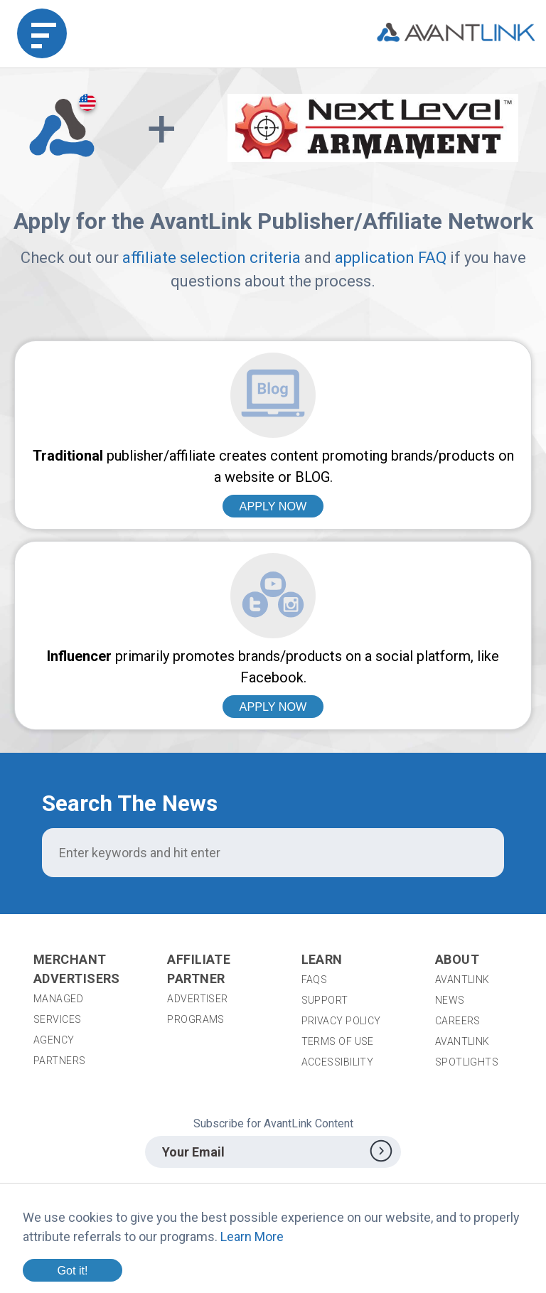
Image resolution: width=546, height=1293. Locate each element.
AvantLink (462, 979)
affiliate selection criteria (211, 258)
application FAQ (390, 258)
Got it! (72, 1270)
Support (324, 1000)
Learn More (252, 1236)
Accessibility (337, 1062)
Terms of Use (337, 1041)
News (450, 1000)
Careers (458, 1020)
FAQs (314, 979)
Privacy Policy (341, 1020)
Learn (322, 959)
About (457, 959)
